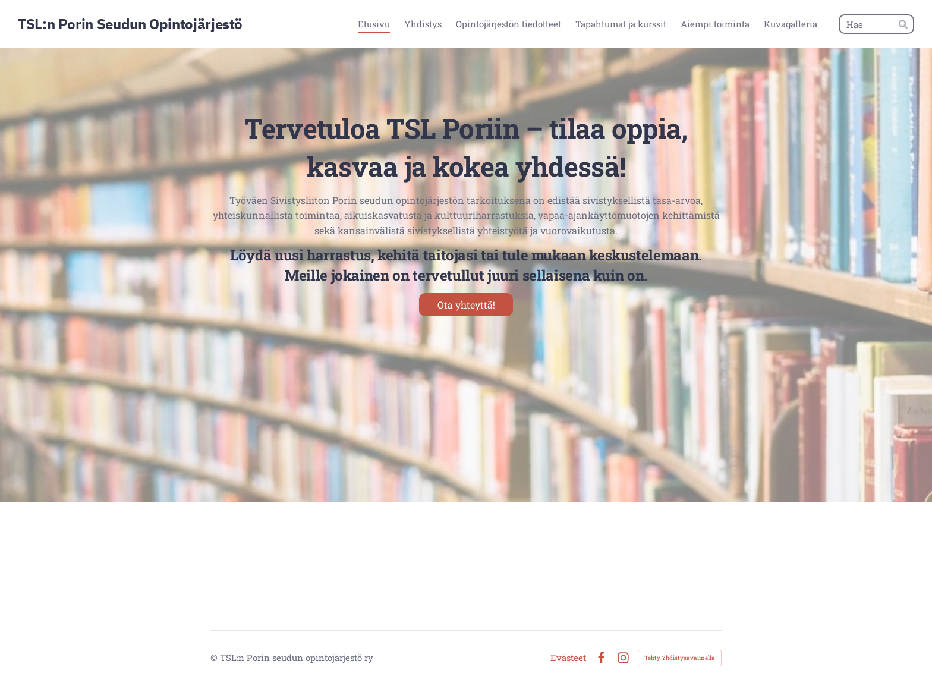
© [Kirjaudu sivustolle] (215, 657)
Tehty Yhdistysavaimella (679, 658)
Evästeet (568, 657)
